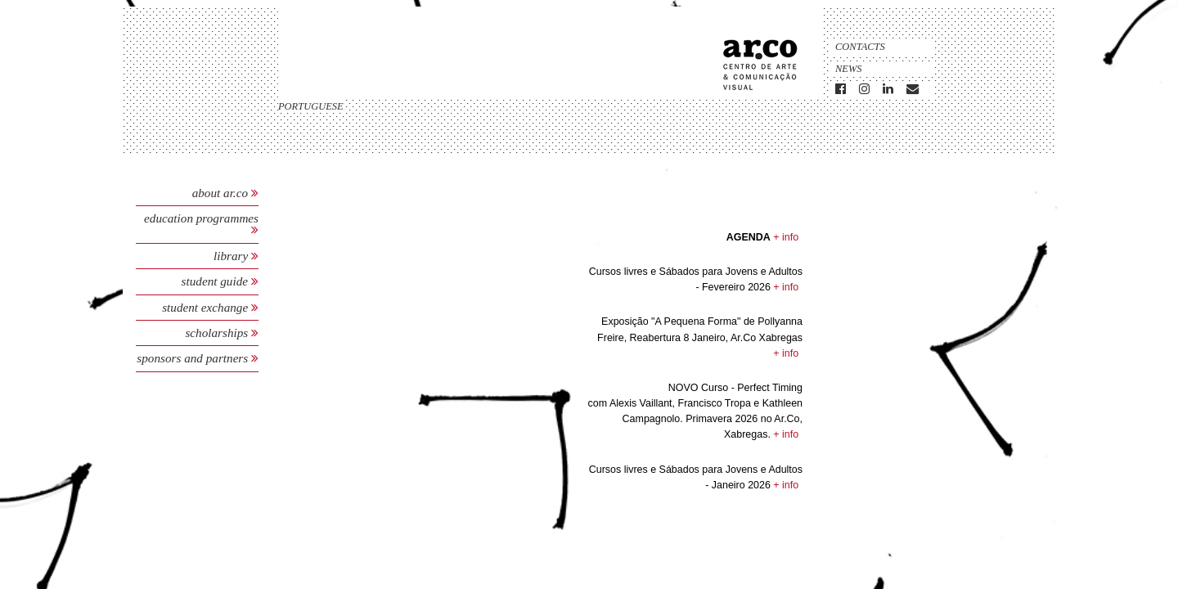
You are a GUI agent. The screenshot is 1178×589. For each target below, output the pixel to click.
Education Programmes (201, 218)
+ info (785, 237)
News (848, 68)
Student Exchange (206, 307)
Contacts (860, 46)
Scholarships (218, 332)
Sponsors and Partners (194, 358)
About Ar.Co (220, 193)
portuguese (311, 106)
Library (232, 256)
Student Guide (215, 281)
